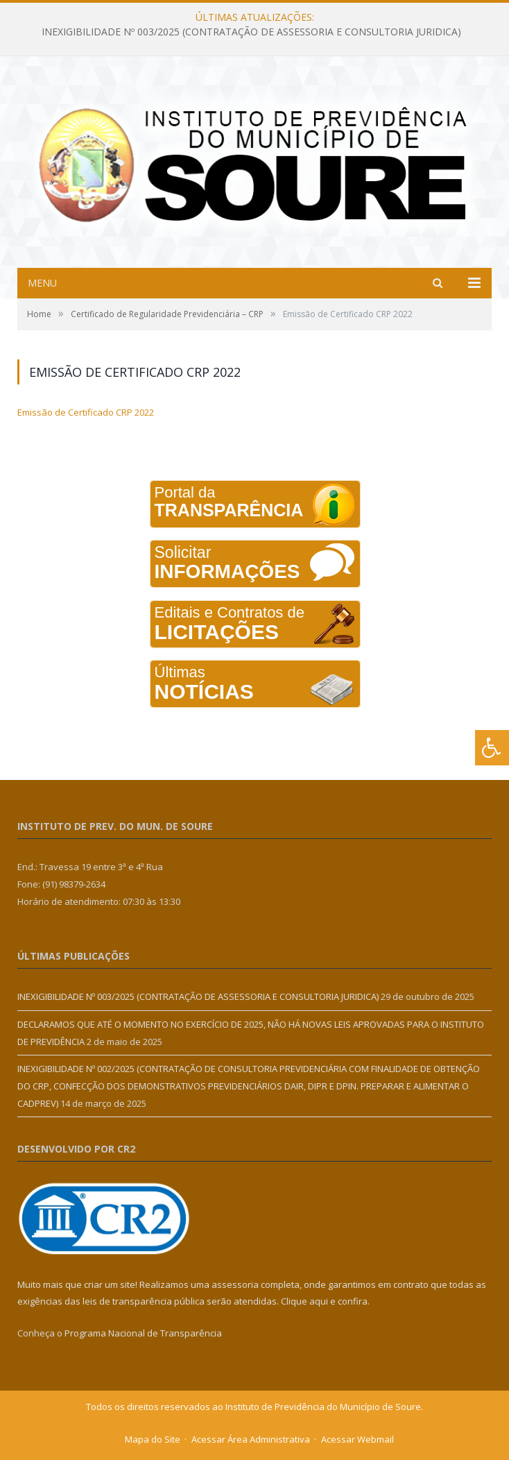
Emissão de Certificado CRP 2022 (85, 412)
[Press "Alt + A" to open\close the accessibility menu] (492, 747)
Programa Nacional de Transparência (143, 1333)
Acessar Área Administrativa (250, 1439)
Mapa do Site (152, 1439)
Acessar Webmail (357, 1439)
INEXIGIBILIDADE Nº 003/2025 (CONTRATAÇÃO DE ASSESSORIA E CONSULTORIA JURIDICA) (251, 32)
